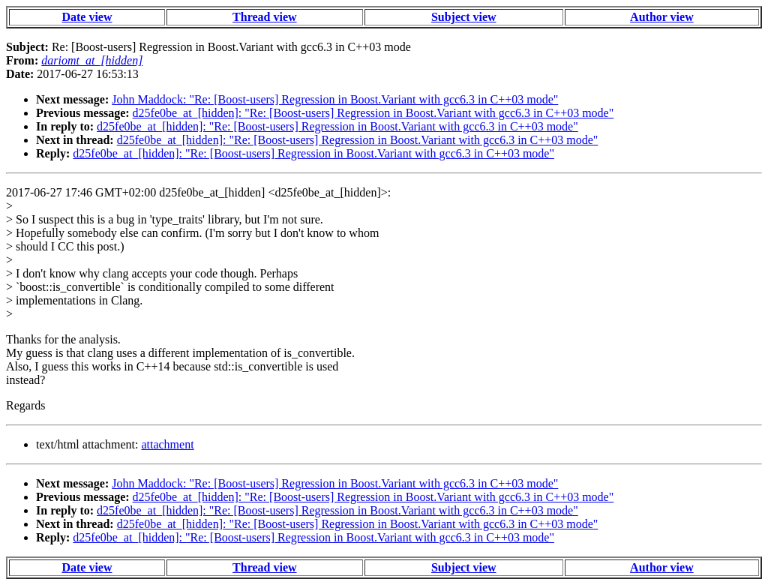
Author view (662, 16)
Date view (87, 16)
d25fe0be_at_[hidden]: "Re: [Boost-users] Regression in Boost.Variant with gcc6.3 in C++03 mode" (373, 112)
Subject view (463, 16)
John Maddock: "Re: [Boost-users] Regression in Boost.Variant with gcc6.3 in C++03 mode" (335, 99)
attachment (167, 444)
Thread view (264, 16)
